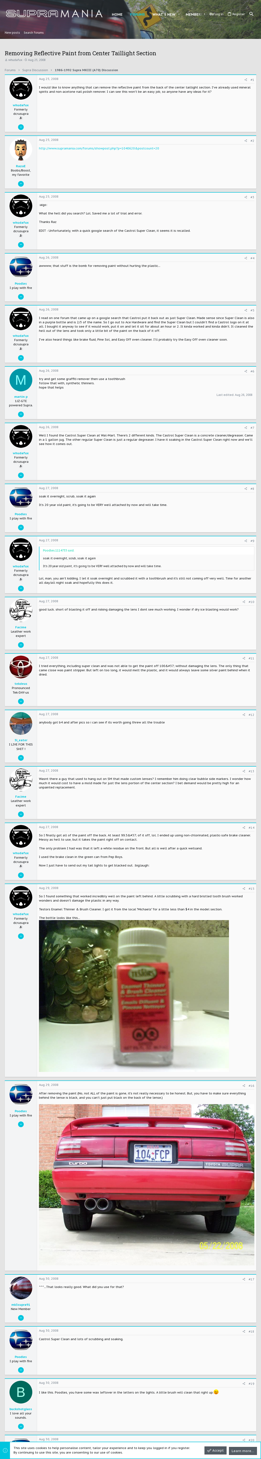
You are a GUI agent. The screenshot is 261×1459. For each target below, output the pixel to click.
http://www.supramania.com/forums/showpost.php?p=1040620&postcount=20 (99, 148)
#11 (251, 658)
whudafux (15, 60)
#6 (252, 371)
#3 (252, 197)
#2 (252, 141)
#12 (251, 715)
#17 (251, 1279)
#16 (251, 1086)
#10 (251, 602)
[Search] (251, 14)
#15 (251, 889)
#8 (252, 489)
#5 (252, 310)
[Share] (245, 80)
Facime (20, 627)
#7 (252, 428)
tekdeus (20, 684)
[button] (179, 14)
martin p (21, 397)
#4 (252, 258)
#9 (252, 541)
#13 (251, 771)
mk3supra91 (20, 1305)
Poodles (21, 284)
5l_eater (20, 740)
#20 (251, 1440)
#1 (252, 80)
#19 (251, 1384)
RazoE (21, 166)
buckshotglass (20, 1409)
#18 (251, 1331)
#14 (251, 828)
